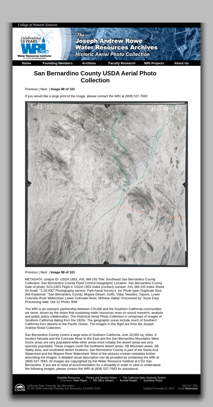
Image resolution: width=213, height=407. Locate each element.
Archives (89, 63)
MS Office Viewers (103, 380)
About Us (181, 63)
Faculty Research (122, 63)
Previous (31, 89)
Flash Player (79, 380)
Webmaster (191, 388)
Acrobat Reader (128, 380)
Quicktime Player (153, 380)
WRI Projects (154, 63)
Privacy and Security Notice (101, 377)
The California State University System (144, 377)
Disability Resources (68, 377)
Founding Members (58, 63)
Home (26, 63)
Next (43, 89)
